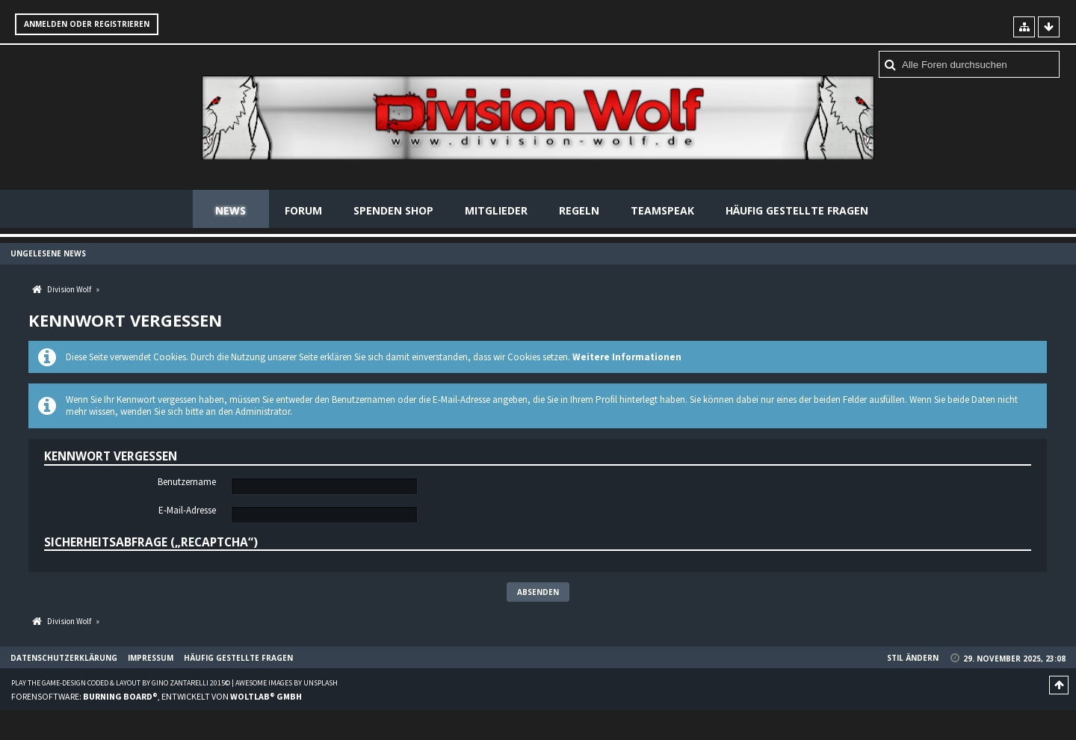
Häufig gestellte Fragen (797, 210)
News (230, 210)
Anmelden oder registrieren (86, 24)
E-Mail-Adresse (187, 511)
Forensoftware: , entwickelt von (156, 696)
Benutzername (187, 482)
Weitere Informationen (626, 357)
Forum (303, 210)
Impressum (150, 658)
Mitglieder (496, 210)
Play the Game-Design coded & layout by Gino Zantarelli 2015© (120, 683)
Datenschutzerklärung (63, 658)
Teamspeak (662, 210)
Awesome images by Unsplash (286, 683)
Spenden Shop (393, 210)
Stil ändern (913, 658)
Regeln (579, 210)
